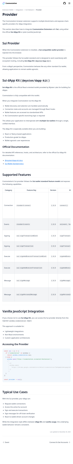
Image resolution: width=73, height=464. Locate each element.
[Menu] (69, 3)
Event (5, 442)
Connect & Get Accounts (60, 442)
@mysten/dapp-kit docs (14, 160)
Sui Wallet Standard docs (14, 164)
